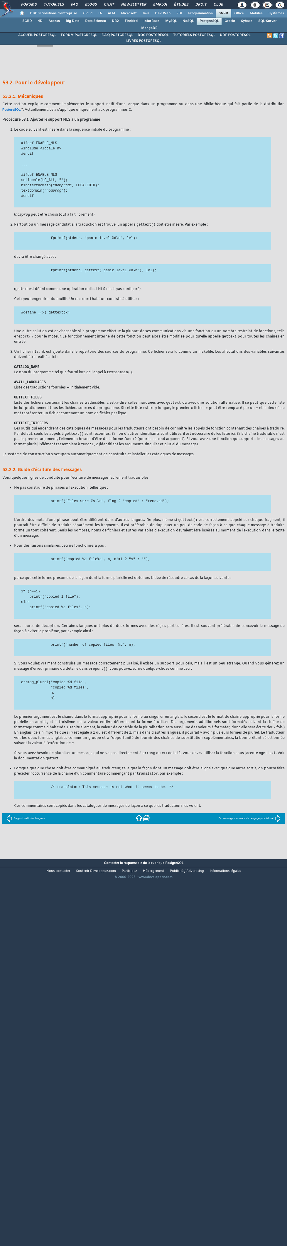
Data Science (95, 21)
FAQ (74, 4)
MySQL (171, 21)
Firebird (131, 21)
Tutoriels (53, 4)
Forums (28, 4)
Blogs (90, 4)
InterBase (151, 21)
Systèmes (276, 13)
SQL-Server (267, 21)
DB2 (115, 21)
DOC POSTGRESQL (153, 35)
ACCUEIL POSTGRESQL (37, 35)
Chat (108, 4)
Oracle (229, 21)
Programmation (200, 13)
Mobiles (256, 13)
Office (239, 13)
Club (218, 4)
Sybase (246, 21)
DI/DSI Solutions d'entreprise (53, 13)
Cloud (87, 13)
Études (181, 4)
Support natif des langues (25, 824)
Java (145, 13)
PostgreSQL (209, 21)
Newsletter (133, 4)
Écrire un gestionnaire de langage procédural (250, 824)
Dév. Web (162, 13)
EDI (179, 13)
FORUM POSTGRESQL (79, 35)
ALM (111, 13)
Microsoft (128, 13)
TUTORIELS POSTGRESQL (194, 35)
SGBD (223, 13)
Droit (201, 4)
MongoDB (149, 28)
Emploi (159, 4)
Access (54, 21)
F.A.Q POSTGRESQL (117, 35)
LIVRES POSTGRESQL (143, 41)
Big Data (72, 21)
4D (40, 21)
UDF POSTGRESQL (235, 35)
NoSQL (188, 21)
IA (100, 13)
